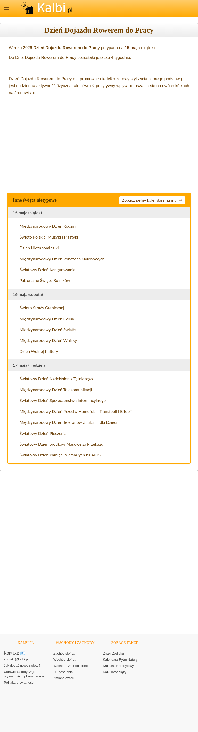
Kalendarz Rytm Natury (120, 660)
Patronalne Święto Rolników (45, 280)
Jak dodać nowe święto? (22, 665)
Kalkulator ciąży (114, 672)
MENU (6, 7)
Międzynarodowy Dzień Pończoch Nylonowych (62, 258)
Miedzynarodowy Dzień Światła (48, 329)
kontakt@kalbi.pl (16, 659)
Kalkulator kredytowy (118, 666)
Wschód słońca (64, 660)
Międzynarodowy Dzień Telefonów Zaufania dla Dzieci (68, 422)
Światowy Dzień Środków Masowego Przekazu (61, 444)
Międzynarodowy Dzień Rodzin (48, 226)
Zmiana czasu (63, 678)
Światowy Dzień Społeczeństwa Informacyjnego (63, 400)
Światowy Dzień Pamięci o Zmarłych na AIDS (60, 454)
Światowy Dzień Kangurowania (48, 269)
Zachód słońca (64, 653)
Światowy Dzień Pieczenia (43, 433)
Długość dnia (63, 672)
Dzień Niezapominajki (39, 247)
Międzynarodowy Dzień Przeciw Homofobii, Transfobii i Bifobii (76, 411)
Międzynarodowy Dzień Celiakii (48, 318)
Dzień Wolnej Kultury (39, 351)
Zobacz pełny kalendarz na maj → (152, 200)
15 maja (132, 48)
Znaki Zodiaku (113, 653)
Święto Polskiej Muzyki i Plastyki (49, 236)
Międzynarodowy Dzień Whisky (48, 340)
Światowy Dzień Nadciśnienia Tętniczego (56, 378)
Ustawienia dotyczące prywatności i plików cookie (24, 674)
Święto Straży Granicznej (42, 307)
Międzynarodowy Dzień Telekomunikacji (56, 389)
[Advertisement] (99, 143)
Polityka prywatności (19, 682)
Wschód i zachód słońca (71, 666)
